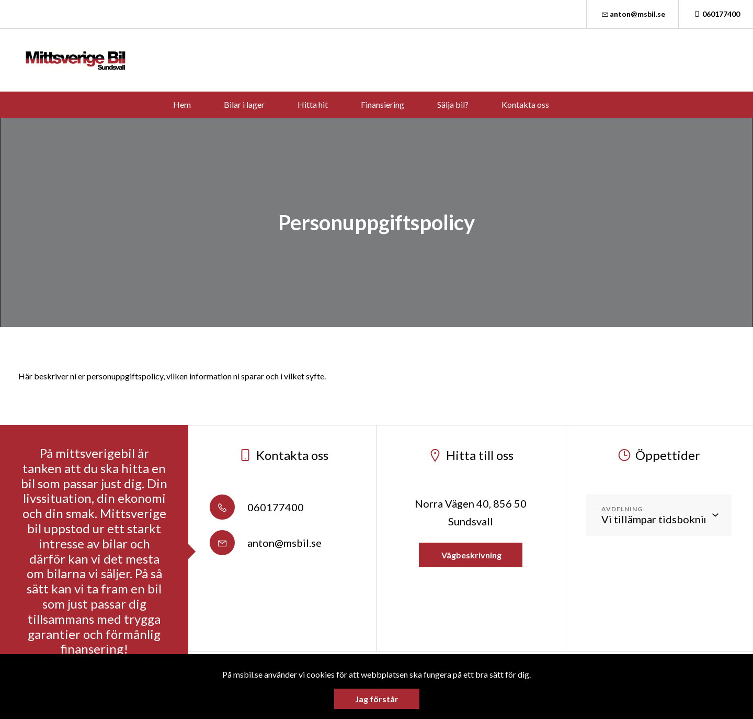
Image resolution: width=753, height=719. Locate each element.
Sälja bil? (453, 104)
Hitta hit (313, 104)
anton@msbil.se (633, 13)
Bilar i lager (244, 104)
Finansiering (382, 104)
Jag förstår (376, 699)
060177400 (716, 13)
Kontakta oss (525, 104)
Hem (182, 104)
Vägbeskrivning (470, 555)
